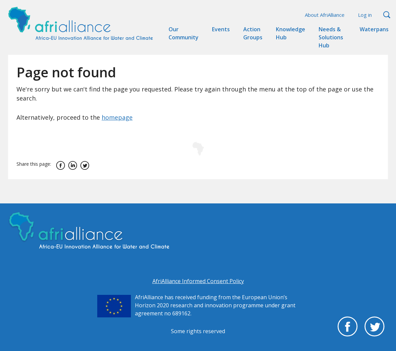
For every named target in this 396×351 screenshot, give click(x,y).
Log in (365, 14)
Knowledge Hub (290, 33)
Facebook (60, 165)
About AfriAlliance (325, 14)
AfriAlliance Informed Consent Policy (198, 281)
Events (221, 29)
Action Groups (252, 33)
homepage (117, 117)
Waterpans (374, 29)
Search (387, 15)
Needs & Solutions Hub (331, 37)
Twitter (84, 165)
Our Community (184, 33)
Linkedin (72, 165)
